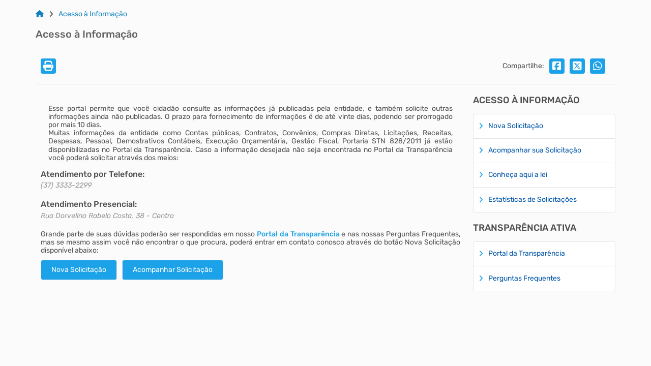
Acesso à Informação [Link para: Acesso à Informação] (92, 14)
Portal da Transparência (298, 234)
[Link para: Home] (40, 14)
